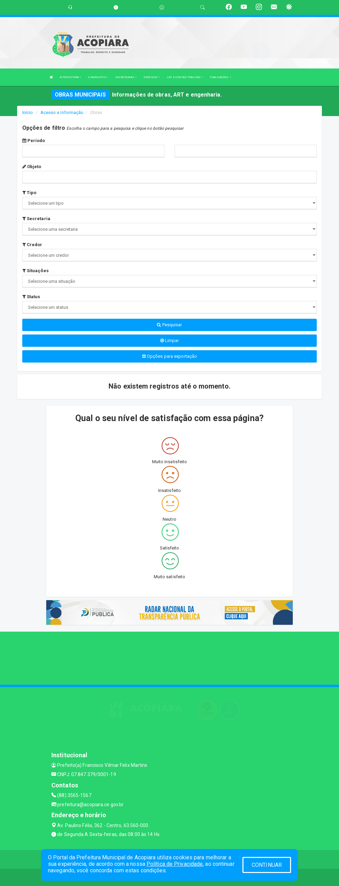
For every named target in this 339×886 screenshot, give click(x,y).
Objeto (31, 166)
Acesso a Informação (62, 112)
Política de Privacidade (175, 864)
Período (33, 140)
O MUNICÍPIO (98, 77)
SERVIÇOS (151, 77)
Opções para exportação (169, 356)
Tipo (29, 192)
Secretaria (36, 218)
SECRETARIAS (126, 77)
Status (31, 296)
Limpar (169, 340)
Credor (32, 244)
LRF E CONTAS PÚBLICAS (185, 77)
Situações (35, 270)
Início (27, 112)
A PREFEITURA (70, 77)
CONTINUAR (267, 865)
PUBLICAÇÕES (220, 77)
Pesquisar (169, 324)
